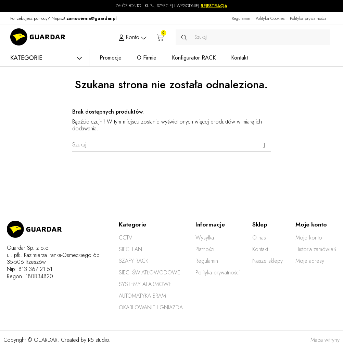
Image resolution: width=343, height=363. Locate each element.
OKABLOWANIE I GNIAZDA (151, 307)
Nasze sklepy (267, 261)
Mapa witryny (325, 340)
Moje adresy (309, 261)
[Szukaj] (171, 145)
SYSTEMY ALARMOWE (145, 284)
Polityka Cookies (270, 18)
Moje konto (308, 238)
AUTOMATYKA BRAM (142, 296)
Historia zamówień (315, 249)
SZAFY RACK (133, 261)
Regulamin (241, 18)
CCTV (125, 238)
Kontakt (260, 249)
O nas (259, 238)
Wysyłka (204, 238)
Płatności (204, 249)
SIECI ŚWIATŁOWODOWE (149, 272)
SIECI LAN (130, 249)
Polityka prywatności (308, 18)
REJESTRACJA (214, 6)
